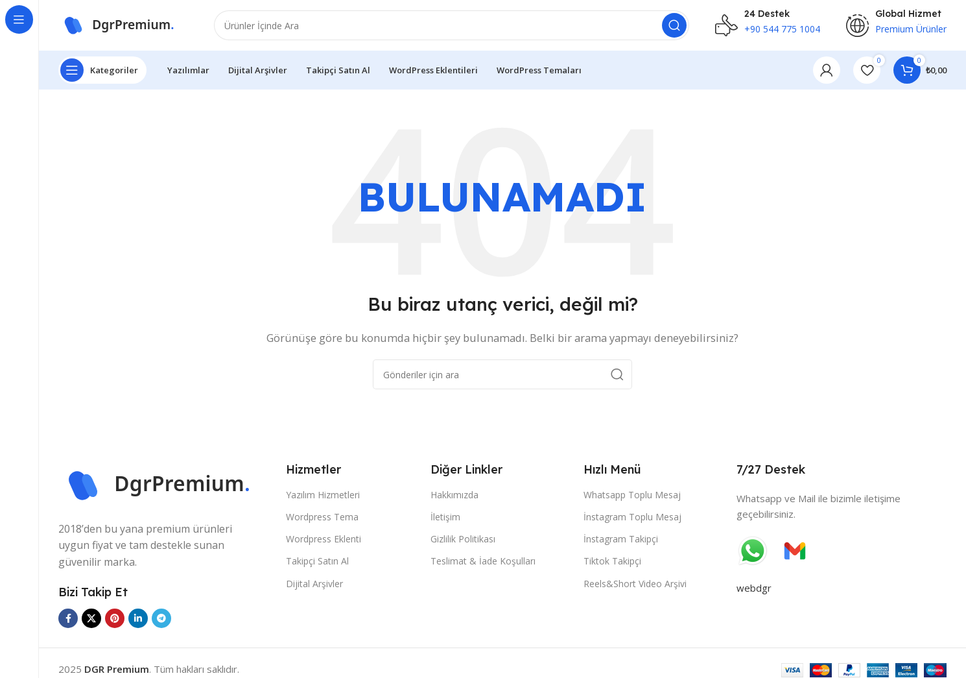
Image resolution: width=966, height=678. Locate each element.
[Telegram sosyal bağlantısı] (161, 619)
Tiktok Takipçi (612, 562)
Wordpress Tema (322, 518)
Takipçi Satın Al (317, 562)
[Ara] (451, 26)
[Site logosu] (123, 24)
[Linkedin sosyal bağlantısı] (138, 619)
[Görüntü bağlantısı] (165, 484)
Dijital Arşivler (314, 584)
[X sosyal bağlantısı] (91, 619)
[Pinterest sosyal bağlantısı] (114, 619)
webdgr (754, 589)
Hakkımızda (454, 496)
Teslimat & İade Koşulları (483, 562)
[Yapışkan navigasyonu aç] (102, 71)
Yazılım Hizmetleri (323, 496)
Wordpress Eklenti (323, 540)
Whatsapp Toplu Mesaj (632, 496)
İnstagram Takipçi (620, 540)
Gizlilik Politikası (462, 540)
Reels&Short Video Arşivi (635, 584)
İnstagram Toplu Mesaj (632, 518)
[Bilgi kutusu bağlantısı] (767, 25)
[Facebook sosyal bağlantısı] (68, 619)
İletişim (445, 518)
